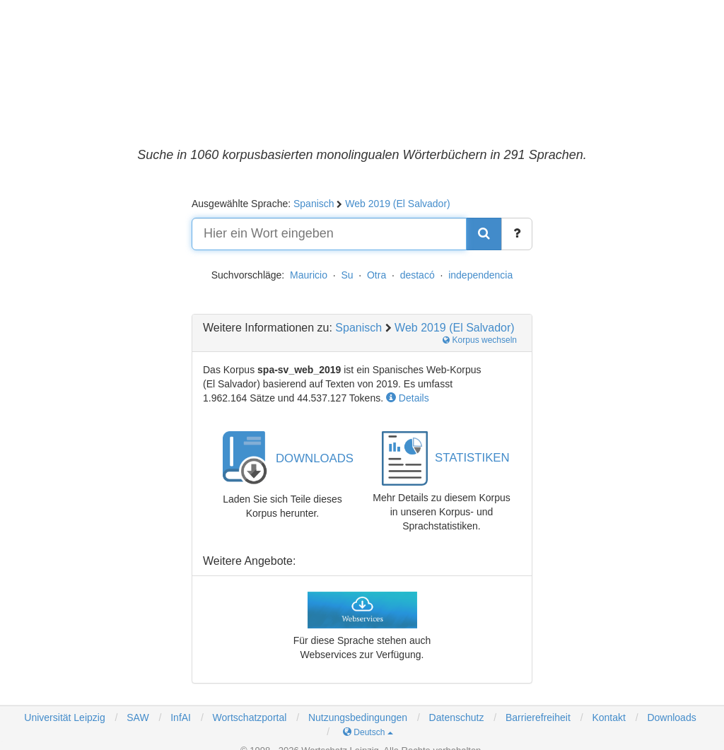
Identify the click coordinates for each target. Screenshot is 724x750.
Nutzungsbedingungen (357, 717)
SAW (136, 717)
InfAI (179, 717)
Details (407, 398)
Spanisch (313, 203)
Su (347, 275)
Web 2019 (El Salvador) (397, 203)
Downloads (671, 717)
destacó (417, 275)
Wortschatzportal (248, 717)
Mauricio (308, 275)
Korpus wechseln (480, 340)
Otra (376, 275)
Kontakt (608, 717)
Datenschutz (456, 717)
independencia (480, 275)
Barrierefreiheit (538, 717)
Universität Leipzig (64, 717)
